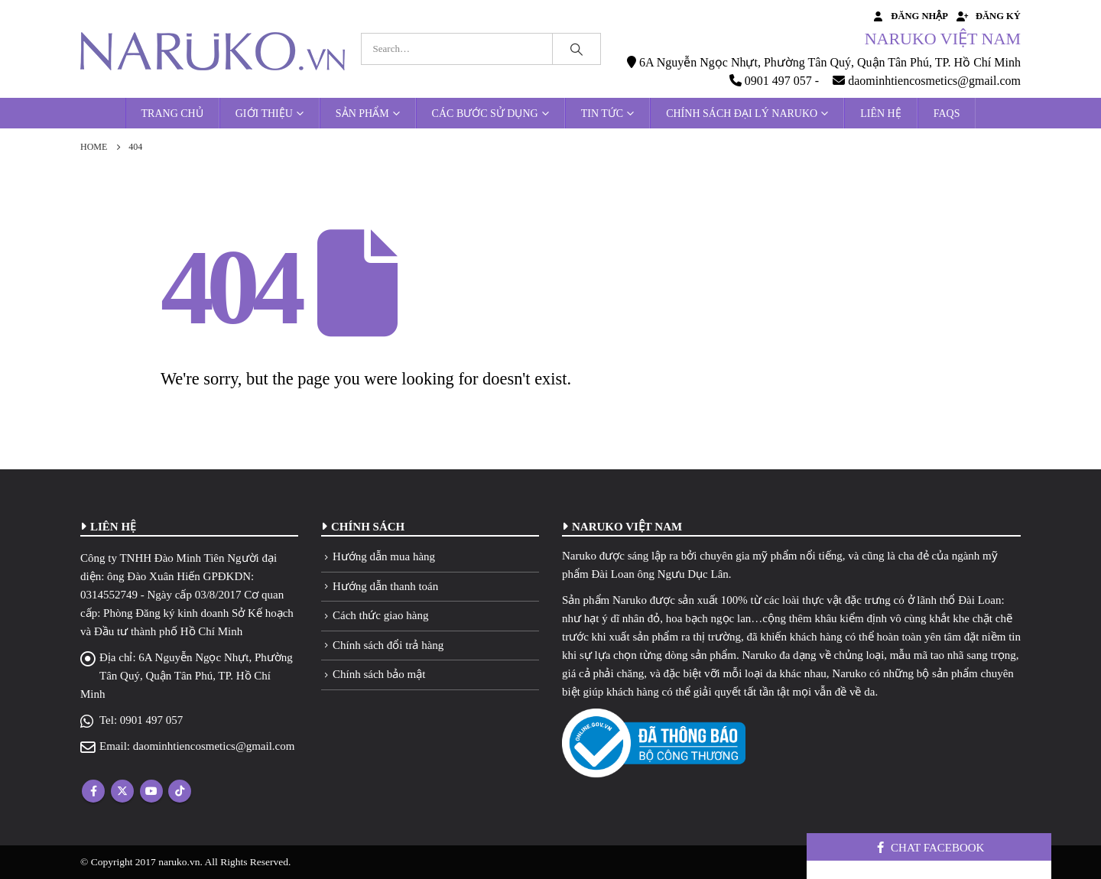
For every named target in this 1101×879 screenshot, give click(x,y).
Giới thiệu (264, 113)
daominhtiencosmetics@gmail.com (214, 746)
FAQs (947, 113)
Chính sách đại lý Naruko (741, 113)
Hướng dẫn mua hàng (384, 556)
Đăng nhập (909, 16)
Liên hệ (880, 113)
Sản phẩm (362, 113)
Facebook (93, 791)
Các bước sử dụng (485, 113)
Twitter (122, 791)
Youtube (151, 791)
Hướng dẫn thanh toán (385, 586)
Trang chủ (172, 113)
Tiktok (179, 791)
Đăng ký (988, 16)
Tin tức (602, 113)
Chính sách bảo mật (379, 674)
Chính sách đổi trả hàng (388, 645)
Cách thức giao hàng (380, 615)
